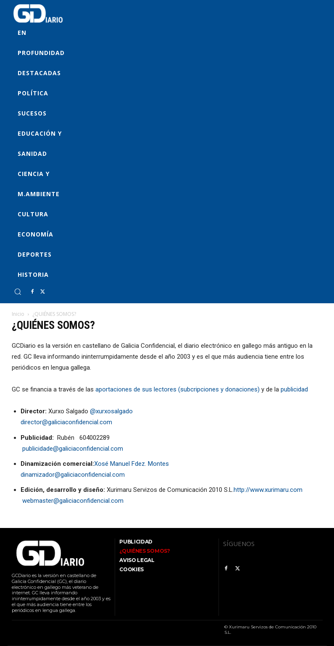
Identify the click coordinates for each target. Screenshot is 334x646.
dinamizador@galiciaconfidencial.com (73, 474)
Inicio (18, 314)
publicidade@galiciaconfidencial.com (72, 448)
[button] (17, 291)
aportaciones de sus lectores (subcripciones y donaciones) (177, 389)
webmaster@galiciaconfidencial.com (72, 500)
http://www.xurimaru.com (268, 490)
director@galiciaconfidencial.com (66, 422)
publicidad (294, 389)
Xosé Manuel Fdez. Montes (131, 463)
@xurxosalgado (111, 411)
